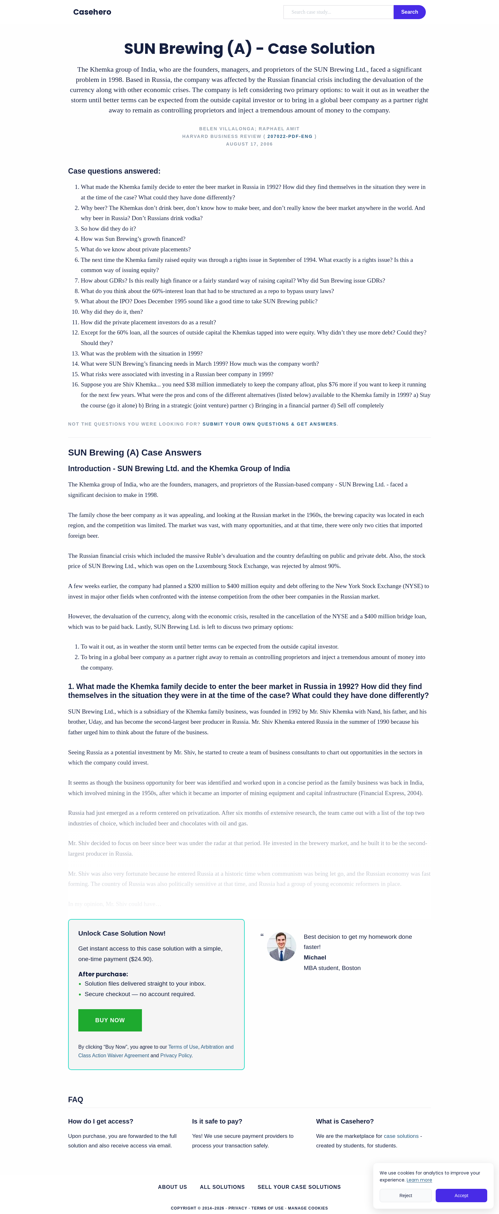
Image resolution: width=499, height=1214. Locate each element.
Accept (461, 1195)
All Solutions (222, 1187)
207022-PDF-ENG (290, 136)
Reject (405, 1195)
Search (409, 12)
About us (172, 1187)
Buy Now (110, 1020)
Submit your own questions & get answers (270, 424)
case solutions (401, 1136)
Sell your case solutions (299, 1187)
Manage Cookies (308, 1208)
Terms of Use (183, 1047)
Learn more (419, 1180)
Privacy (237, 1208)
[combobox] (338, 12)
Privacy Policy (176, 1055)
